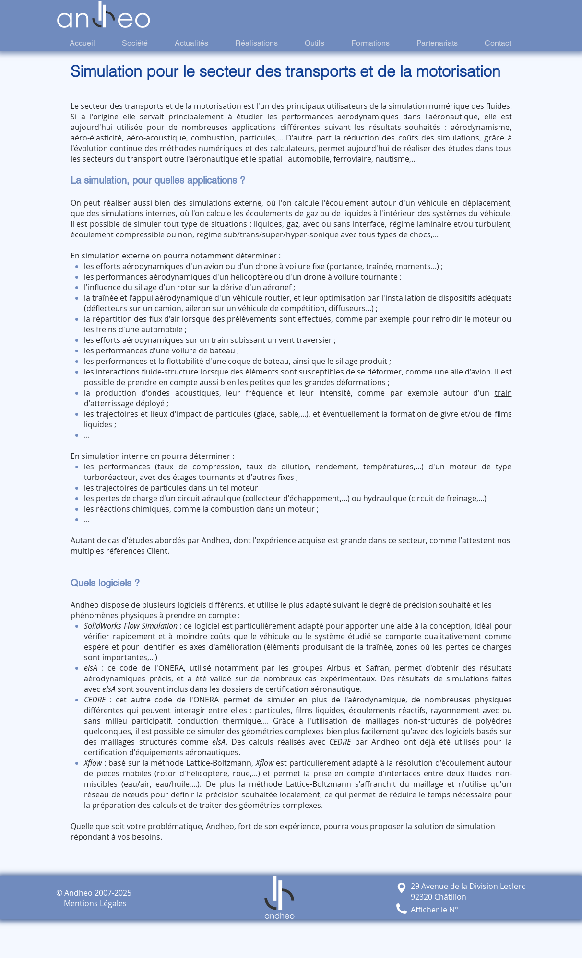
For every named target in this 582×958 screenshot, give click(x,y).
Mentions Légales (91, 903)
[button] (401, 908)
